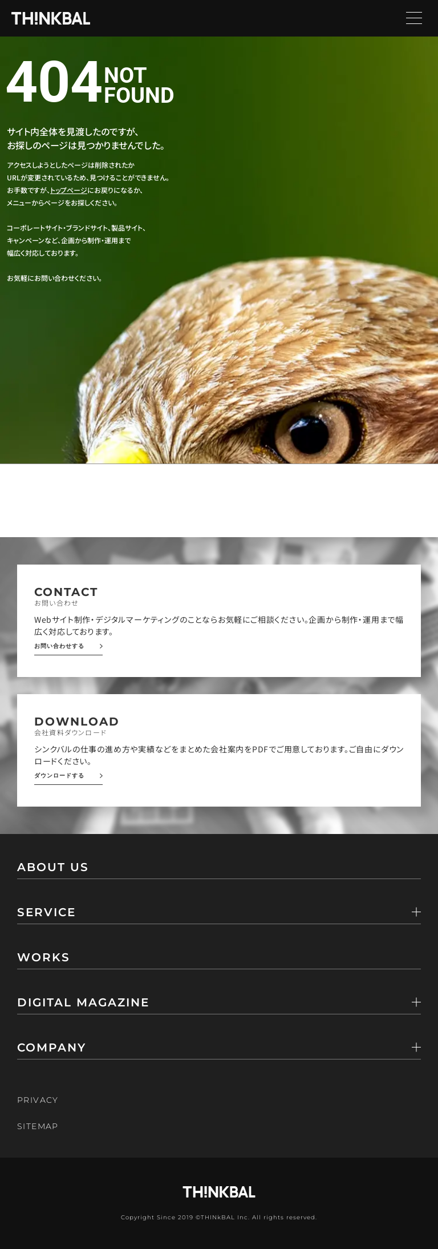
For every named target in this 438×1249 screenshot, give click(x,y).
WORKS (43, 958)
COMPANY (51, 1048)
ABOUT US (53, 867)
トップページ (68, 190)
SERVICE (46, 912)
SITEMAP (38, 1126)
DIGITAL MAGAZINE (83, 1003)
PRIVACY (38, 1100)
